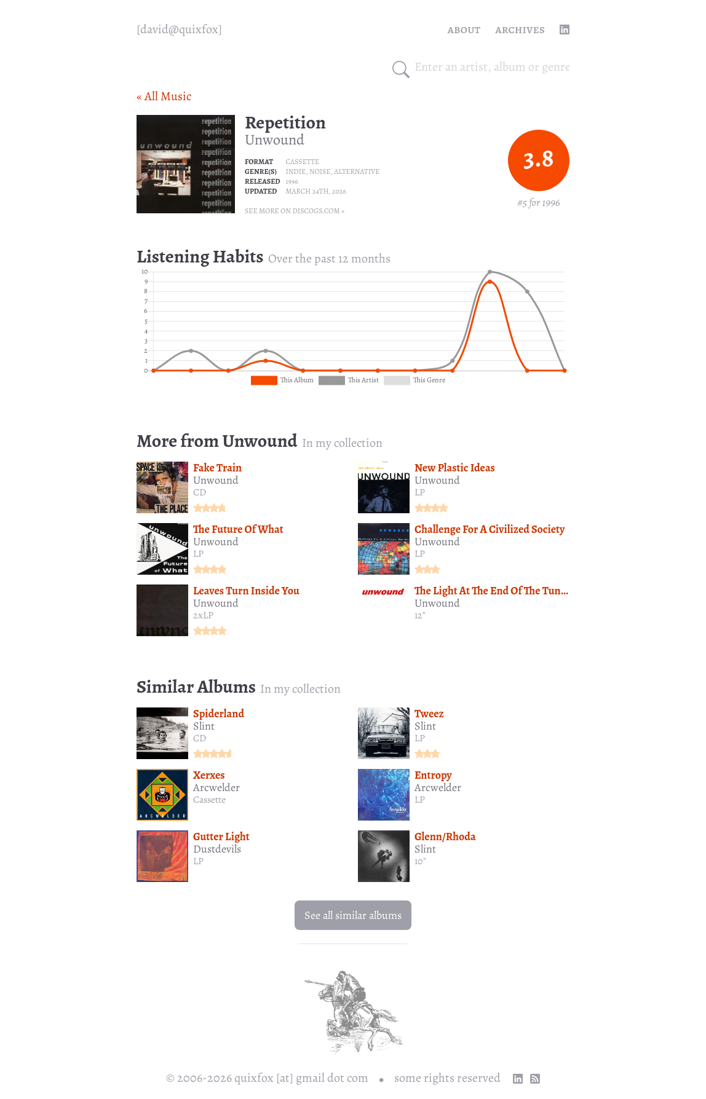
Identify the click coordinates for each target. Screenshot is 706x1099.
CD (199, 492)
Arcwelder (216, 787)
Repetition (285, 122)
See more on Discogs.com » (294, 211)
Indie (295, 171)
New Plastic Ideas (454, 467)
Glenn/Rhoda (445, 836)
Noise (320, 171)
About (464, 29)
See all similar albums (353, 915)
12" (420, 615)
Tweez (429, 713)
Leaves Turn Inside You (246, 590)
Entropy (433, 775)
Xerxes (209, 775)
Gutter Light (221, 836)
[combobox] (491, 67)
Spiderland (218, 713)
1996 (291, 181)
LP (419, 492)
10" (420, 861)
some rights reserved (447, 1077)
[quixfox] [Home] (179, 29)
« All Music (164, 96)
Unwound (274, 139)
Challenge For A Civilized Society (489, 529)
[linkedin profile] (564, 29)
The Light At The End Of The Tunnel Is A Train (517, 590)
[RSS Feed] (535, 1079)
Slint (204, 726)
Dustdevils (217, 848)
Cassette (302, 162)
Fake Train (217, 467)
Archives (520, 29)
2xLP (203, 615)
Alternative (356, 171)
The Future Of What (238, 529)
